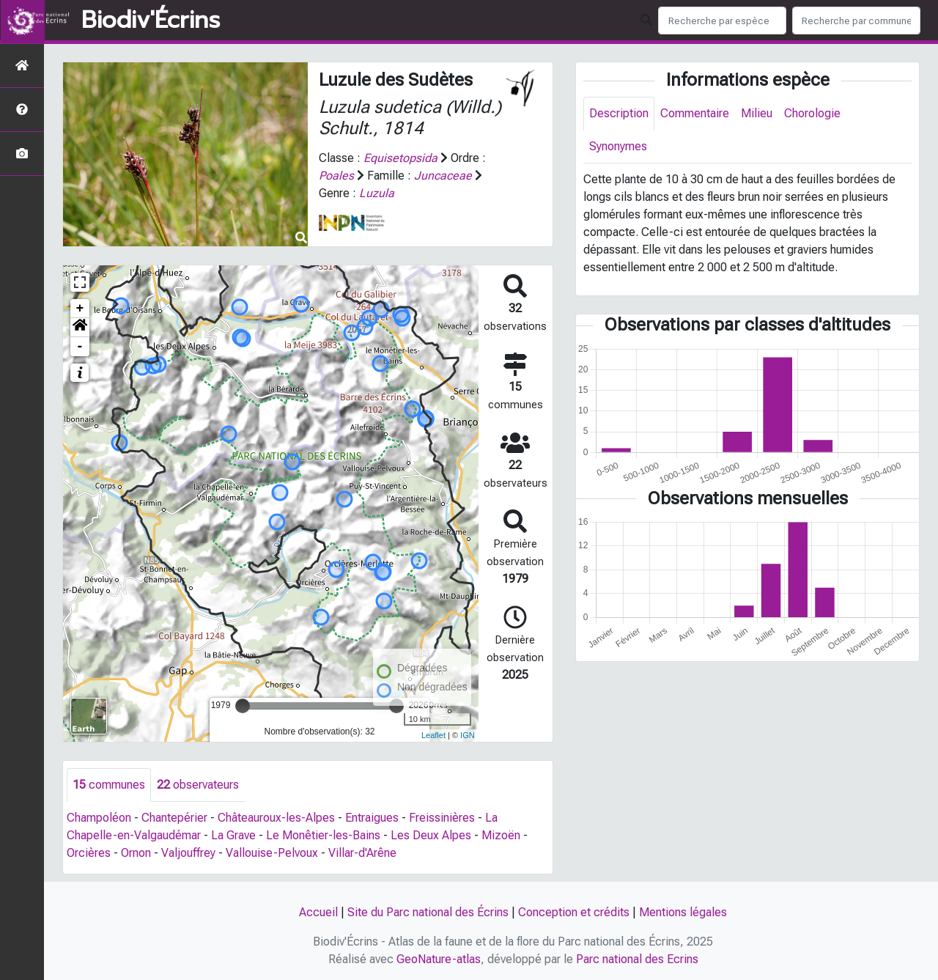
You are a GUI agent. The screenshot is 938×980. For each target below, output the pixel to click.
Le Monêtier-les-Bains (323, 835)
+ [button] (80, 308)
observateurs (198, 785)
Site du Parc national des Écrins (428, 912)
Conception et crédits (573, 912)
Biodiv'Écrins (150, 20)
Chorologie (812, 113)
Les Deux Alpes (431, 835)
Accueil (318, 912)
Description (619, 113)
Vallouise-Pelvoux (272, 853)
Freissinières (442, 818)
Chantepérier (174, 818)
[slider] (242, 706)
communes (109, 785)
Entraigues (372, 818)
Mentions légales (683, 912)
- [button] (80, 346)
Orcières (89, 853)
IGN (467, 735)
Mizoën (500, 835)
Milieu (756, 113)
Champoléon (99, 818)
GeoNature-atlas (438, 959)
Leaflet (433, 735)
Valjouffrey (188, 853)
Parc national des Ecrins (637, 959)
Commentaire (694, 113)
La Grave (233, 835)
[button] (79, 327)
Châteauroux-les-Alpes (276, 818)
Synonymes (618, 146)
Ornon (136, 853)
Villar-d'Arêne (362, 853)
